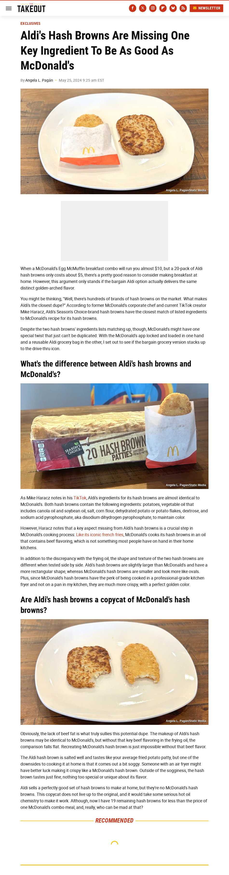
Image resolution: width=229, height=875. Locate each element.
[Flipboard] (163, 8)
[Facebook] (132, 8)
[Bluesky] (173, 8)
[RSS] (183, 8)
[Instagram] (152, 8)
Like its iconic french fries (99, 534)
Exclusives (30, 24)
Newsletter (207, 8)
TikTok (80, 498)
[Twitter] (142, 8)
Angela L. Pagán (39, 80)
